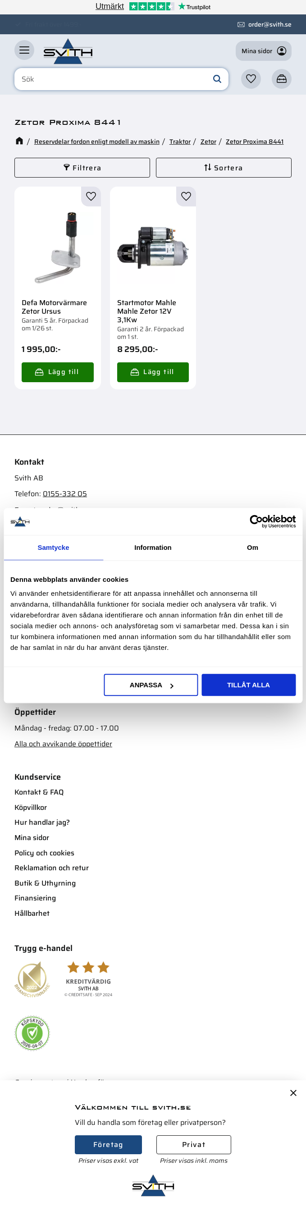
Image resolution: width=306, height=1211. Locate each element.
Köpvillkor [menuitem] (30, 807)
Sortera (228, 168)
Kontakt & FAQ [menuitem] (39, 792)
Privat (194, 1144)
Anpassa (151, 685)
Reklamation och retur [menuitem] (51, 867)
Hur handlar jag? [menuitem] (42, 822)
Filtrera (87, 168)
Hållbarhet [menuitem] (32, 913)
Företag (108, 1144)
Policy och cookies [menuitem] (44, 853)
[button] (24, 50)
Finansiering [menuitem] (35, 898)
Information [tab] (153, 547)
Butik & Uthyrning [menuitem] (45, 883)
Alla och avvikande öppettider (63, 743)
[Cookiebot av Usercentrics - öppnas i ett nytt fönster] (256, 521)
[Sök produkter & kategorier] (121, 79)
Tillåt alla (248, 685)
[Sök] (217, 79)
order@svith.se (270, 24)
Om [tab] (252, 547)
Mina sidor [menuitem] (31, 837)
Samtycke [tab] (53, 547)
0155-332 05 (65, 493)
